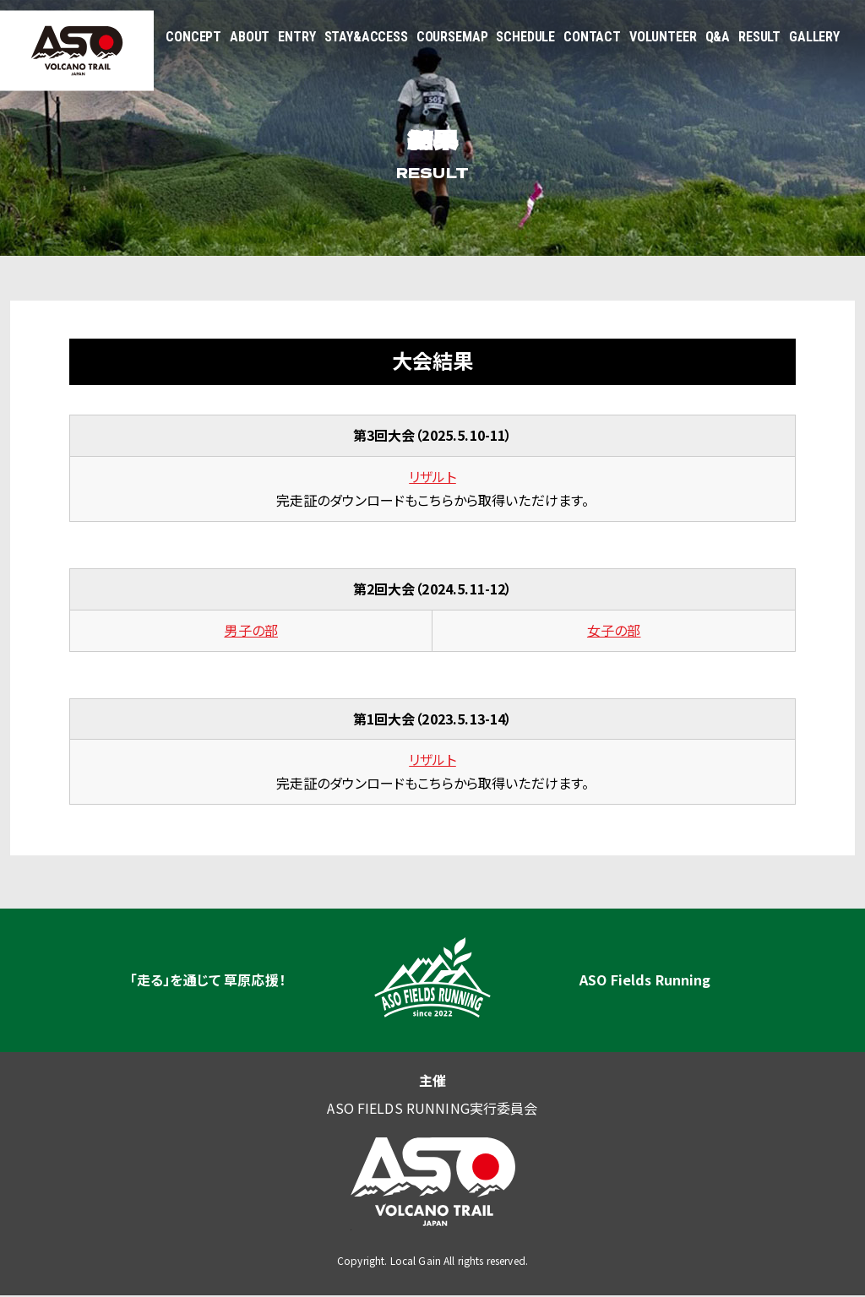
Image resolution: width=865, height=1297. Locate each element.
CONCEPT (193, 37)
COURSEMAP (452, 37)
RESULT (759, 37)
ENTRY (296, 37)
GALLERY (814, 37)
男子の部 (251, 630)
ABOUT (249, 37)
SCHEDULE (525, 37)
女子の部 (614, 630)
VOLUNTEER (663, 37)
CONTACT (592, 37)
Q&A (718, 37)
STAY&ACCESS (366, 37)
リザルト (432, 477)
